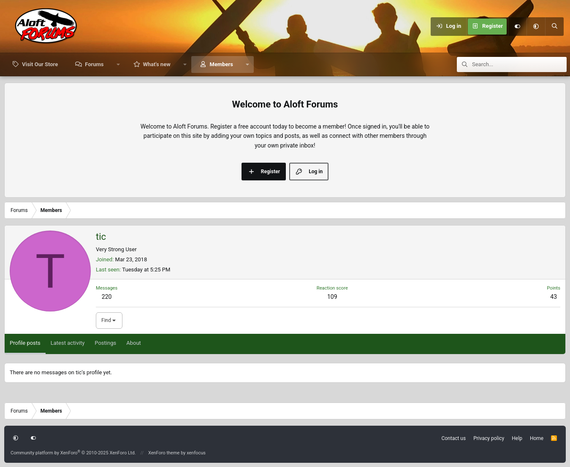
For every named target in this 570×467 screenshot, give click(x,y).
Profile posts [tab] (25, 343)
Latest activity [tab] (68, 343)
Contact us (453, 438)
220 (107, 296)
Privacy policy (488, 438)
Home (536, 438)
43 (553, 296)
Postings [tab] (105, 343)
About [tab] (133, 343)
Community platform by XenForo (73, 453)
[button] (536, 26)
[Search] (554, 26)
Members (221, 64)
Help (517, 438)
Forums (94, 64)
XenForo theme (164, 453)
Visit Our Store (40, 64)
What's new (156, 64)
